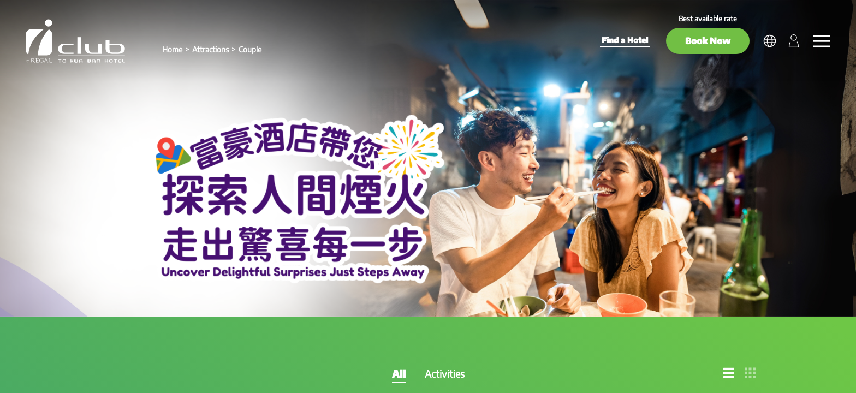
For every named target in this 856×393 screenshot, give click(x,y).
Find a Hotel (625, 40)
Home (172, 49)
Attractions (210, 49)
